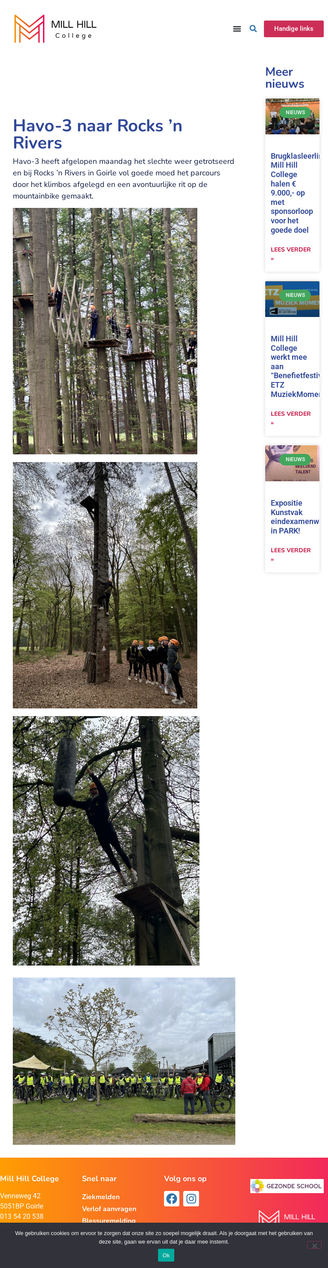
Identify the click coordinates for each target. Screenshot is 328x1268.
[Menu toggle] (237, 28)
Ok (166, 1255)
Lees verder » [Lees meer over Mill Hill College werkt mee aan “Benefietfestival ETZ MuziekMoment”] (291, 418)
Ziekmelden (101, 1197)
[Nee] (314, 1245)
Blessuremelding (109, 1221)
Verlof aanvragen (109, 1209)
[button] (253, 28)
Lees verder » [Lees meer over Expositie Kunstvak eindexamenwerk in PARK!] (291, 554)
